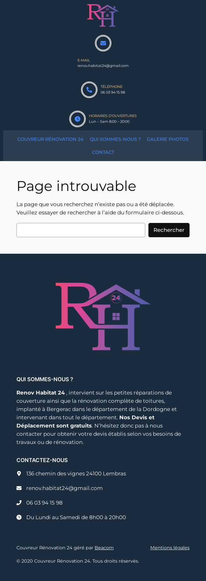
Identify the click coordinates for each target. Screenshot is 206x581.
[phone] (89, 90)
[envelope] (103, 43)
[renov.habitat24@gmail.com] (59, 488)
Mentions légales (170, 548)
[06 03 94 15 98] (39, 503)
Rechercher (168, 230)
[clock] (77, 119)
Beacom (104, 548)
